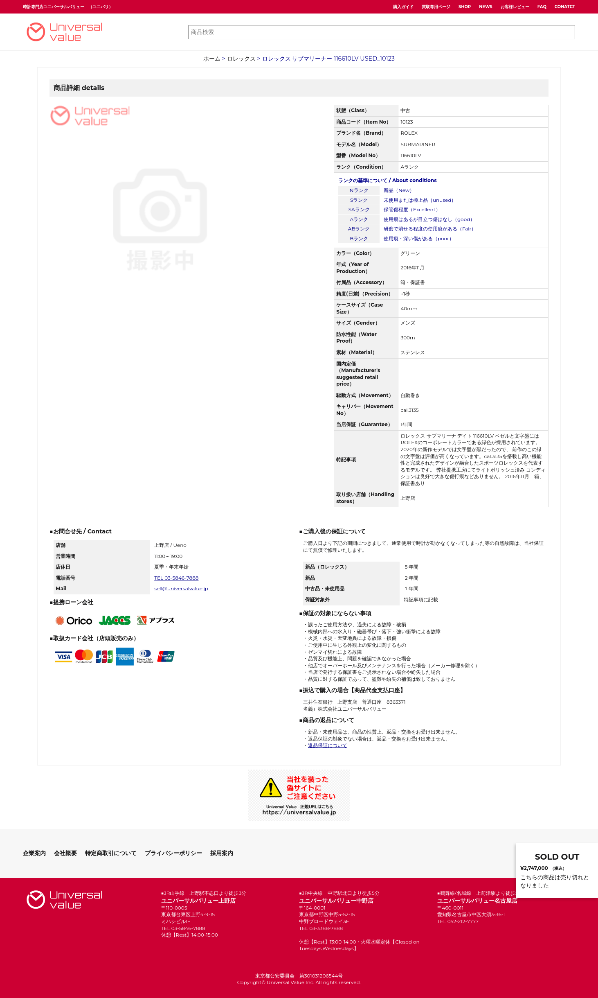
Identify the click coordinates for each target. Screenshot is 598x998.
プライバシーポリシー (173, 853)
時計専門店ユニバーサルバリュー (53, 6)
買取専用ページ (436, 6)
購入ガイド (403, 6)
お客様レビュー (515, 6)
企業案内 (34, 853)
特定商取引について (111, 853)
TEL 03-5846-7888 (176, 578)
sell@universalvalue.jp (181, 588)
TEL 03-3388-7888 (321, 928)
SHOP (465, 6)
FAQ (541, 6)
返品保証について (327, 745)
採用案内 (221, 853)
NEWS (485, 6)
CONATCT (565, 6)
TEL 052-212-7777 (458, 921)
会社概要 (65, 853)
